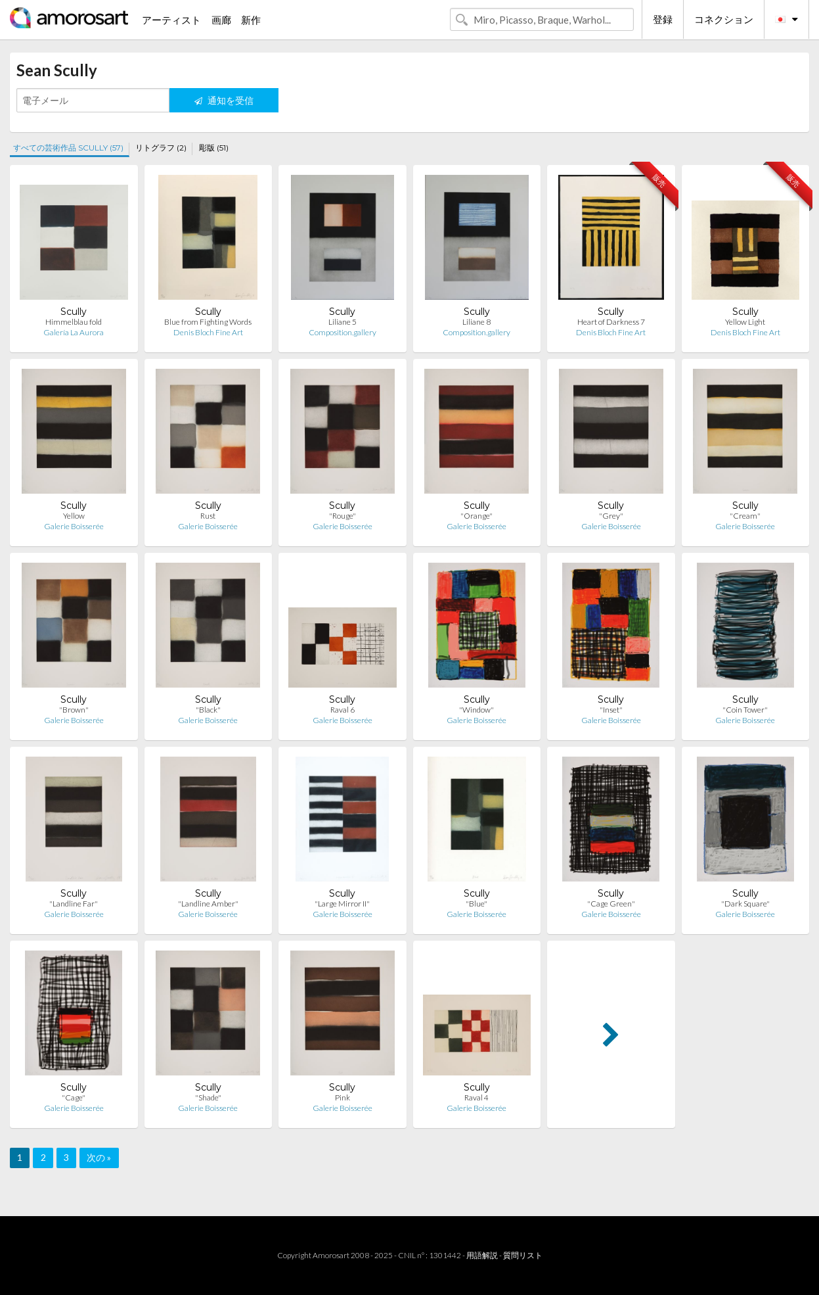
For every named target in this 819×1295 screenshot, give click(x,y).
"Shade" (208, 1097)
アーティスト (171, 20)
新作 (251, 20)
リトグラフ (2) (161, 148)
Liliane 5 (342, 322)
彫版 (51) (214, 148)
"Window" (476, 710)
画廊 (221, 20)
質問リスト (522, 1255)
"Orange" (476, 516)
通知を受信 (224, 100)
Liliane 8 (476, 322)
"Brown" (74, 710)
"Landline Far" (73, 903)
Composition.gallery (342, 332)
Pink (342, 1097)
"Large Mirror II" (342, 903)
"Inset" (611, 710)
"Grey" (611, 516)
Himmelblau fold (73, 322)
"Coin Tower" (745, 710)
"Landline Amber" (208, 903)
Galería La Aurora (73, 332)
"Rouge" (342, 516)
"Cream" (745, 516)
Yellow (74, 516)
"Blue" (476, 903)
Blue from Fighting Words (208, 322)
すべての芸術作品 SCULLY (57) (68, 148)
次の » (99, 1157)
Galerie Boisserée (74, 526)
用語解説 (482, 1255)
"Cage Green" (611, 903)
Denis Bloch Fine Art (208, 332)
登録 (663, 19)
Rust (207, 516)
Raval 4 (476, 1097)
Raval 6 (342, 710)
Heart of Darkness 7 (611, 322)
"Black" (208, 710)
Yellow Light (745, 322)
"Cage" (73, 1097)
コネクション (723, 19)
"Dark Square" (745, 903)
